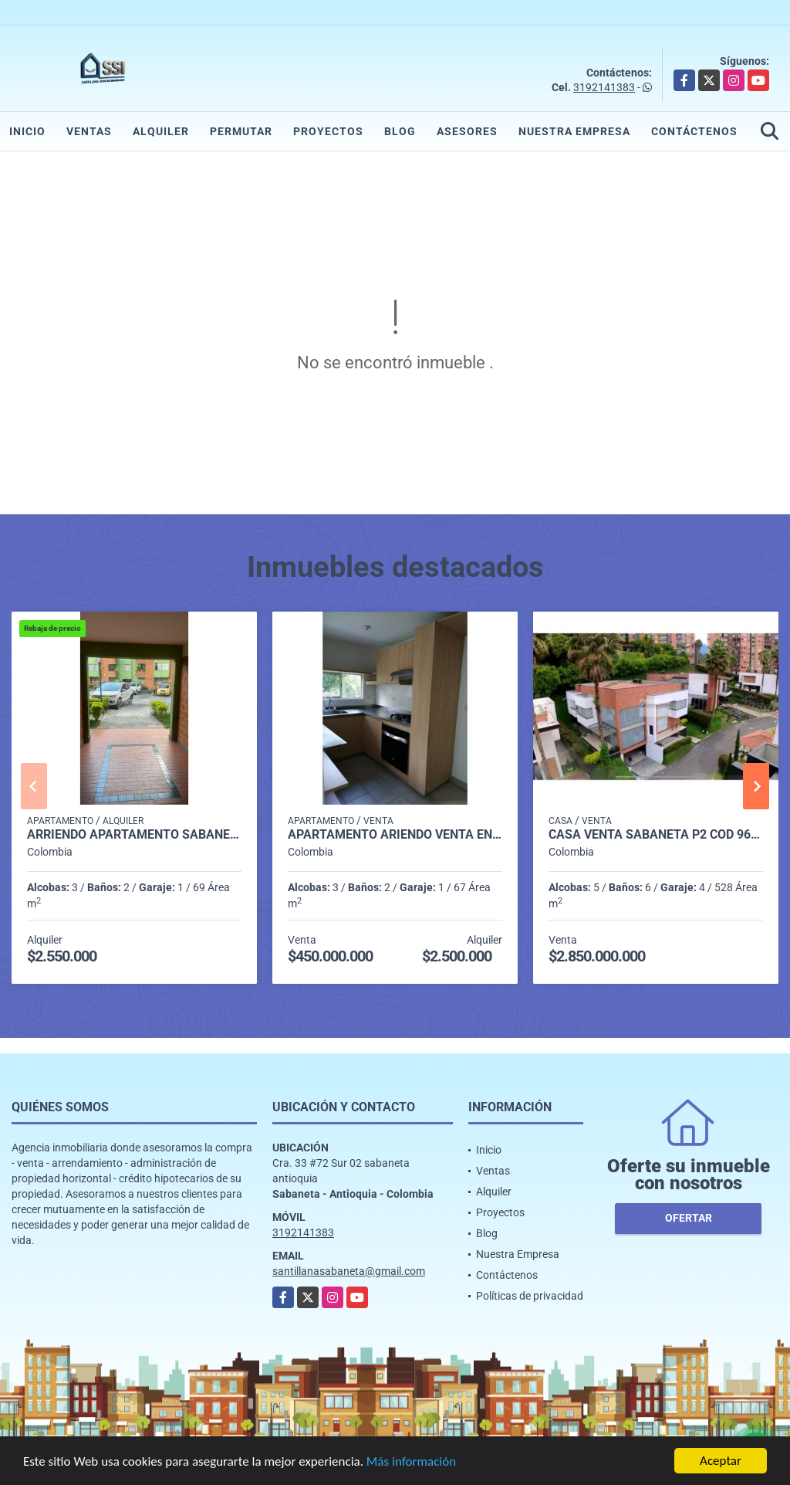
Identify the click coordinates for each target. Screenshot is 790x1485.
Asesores (467, 131)
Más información (411, 1462)
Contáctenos (694, 131)
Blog (400, 131)
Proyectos (328, 131)
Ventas (89, 131)
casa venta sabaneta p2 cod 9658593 (656, 835)
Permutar (241, 131)
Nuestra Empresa (574, 131)
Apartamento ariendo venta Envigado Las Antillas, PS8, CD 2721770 (395, 835)
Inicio (27, 131)
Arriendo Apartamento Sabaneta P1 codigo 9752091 (134, 835)
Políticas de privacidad (529, 1296)
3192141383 (604, 87)
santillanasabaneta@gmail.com (348, 1271)
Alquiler (161, 131)
